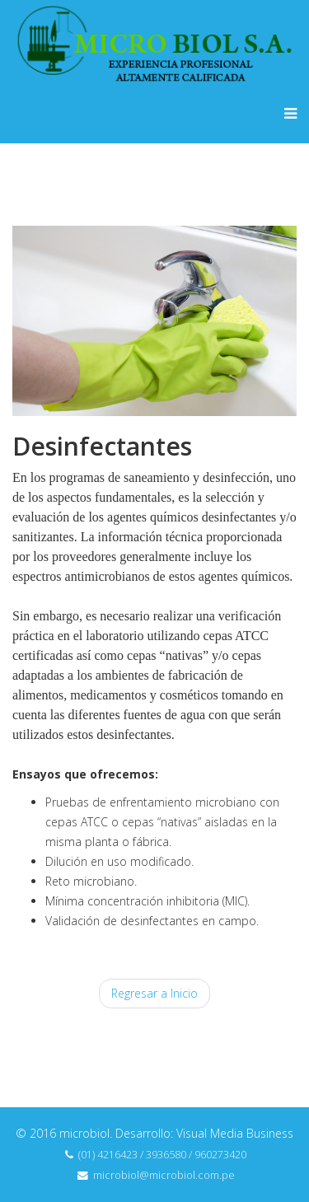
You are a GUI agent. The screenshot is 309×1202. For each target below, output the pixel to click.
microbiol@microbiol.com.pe (164, 1175)
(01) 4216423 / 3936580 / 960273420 (162, 1155)
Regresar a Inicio (154, 993)
